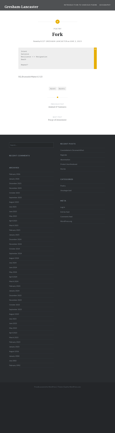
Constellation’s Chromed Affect (72, 150)
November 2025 (15, 188)
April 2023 (13, 333)
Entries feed (64, 212)
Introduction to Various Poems (80, 5)
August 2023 (14, 314)
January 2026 (14, 179)
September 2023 (15, 309)
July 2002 (12, 361)
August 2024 (14, 258)
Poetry (57, 29)
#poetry (62, 89)
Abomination (65, 160)
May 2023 (13, 328)
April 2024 (13, 277)
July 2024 (12, 263)
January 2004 (14, 356)
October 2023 (14, 305)
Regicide (63, 155)
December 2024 (15, 239)
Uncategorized (65, 190)
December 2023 (15, 295)
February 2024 (14, 286)
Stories (63, 169)
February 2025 (14, 230)
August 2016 (14, 351)
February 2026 (14, 174)
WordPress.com (75, 387)
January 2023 (14, 347)
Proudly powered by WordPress (45, 387)
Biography (105, 5)
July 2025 (12, 207)
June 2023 (13, 323)
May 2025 (13, 216)
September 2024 (15, 253)
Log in (62, 207)
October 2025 (14, 193)
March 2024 (13, 281)
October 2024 (14, 249)
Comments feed (66, 217)
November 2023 (15, 300)
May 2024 (13, 272)
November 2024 (15, 244)
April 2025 (13, 221)
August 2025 (14, 202)
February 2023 (14, 342)
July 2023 (12, 319)
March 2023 (13, 337)
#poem (52, 89)
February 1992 (14, 365)
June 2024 (13, 267)
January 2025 (14, 235)
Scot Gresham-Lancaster (53, 41)
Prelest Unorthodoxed (68, 164)
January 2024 (14, 291)
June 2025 (13, 211)
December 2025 (15, 183)
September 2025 (15, 197)
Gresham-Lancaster (21, 6)
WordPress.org (66, 221)
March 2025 (13, 225)
